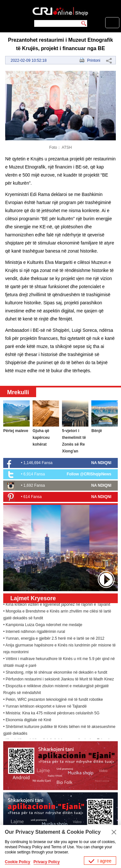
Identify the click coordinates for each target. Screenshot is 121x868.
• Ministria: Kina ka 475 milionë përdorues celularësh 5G (51, 713)
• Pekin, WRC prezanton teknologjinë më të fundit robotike (53, 700)
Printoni (93, 60)
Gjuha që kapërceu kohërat (41, 438)
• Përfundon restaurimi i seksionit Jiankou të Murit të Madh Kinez (58, 680)
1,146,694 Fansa (38, 463)
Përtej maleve (15, 431)
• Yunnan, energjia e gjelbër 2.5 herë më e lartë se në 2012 (54, 639)
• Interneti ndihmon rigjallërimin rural (34, 632)
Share (109, 60)
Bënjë (96, 431)
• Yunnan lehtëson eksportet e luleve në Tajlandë (45, 707)
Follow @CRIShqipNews (89, 474)
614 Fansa (33, 496)
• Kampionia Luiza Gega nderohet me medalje (42, 625)
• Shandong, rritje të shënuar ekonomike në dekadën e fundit (55, 673)
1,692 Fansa (34, 485)
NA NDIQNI (101, 463)
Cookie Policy (17, 862)
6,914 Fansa (34, 474)
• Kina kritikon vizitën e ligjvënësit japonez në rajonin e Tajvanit (56, 605)
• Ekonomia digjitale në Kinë (27, 720)
